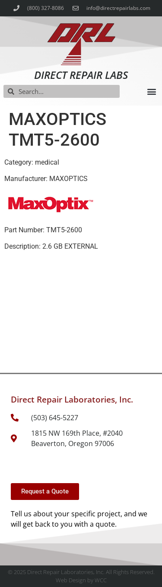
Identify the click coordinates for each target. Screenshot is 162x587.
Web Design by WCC (81, 580)
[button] (151, 91)
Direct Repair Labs (81, 75)
